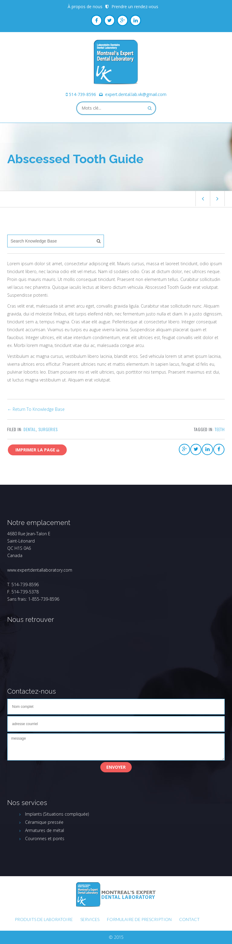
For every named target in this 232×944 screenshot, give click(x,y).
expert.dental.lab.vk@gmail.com (135, 94)
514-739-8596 (82, 94)
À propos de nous (85, 6)
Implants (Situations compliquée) (57, 814)
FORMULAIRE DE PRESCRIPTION (139, 919)
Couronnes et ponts (44, 838)
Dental (30, 429)
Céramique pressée (44, 822)
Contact (189, 919)
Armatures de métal (44, 830)
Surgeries (48, 429)
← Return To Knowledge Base (36, 409)
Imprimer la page (37, 450)
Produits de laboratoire (44, 919)
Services (89, 919)
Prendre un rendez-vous (134, 6)
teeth (220, 429)
